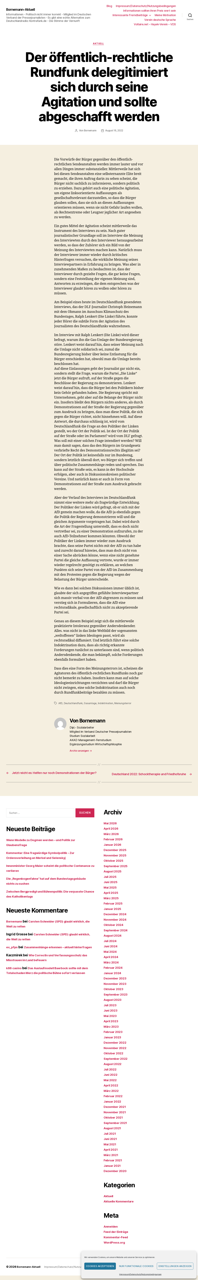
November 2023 (116, 988)
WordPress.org (115, 1247)
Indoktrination (106, 703)
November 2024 (116, 924)
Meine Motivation (165, 15)
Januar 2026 (113, 849)
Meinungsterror (124, 703)
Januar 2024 (113, 977)
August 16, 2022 (114, 131)
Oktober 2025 (114, 865)
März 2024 (112, 967)
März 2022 (112, 1095)
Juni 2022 (111, 1079)
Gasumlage (90, 703)
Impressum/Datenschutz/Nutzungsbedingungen (140, 1274)
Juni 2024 (111, 951)
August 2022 (114, 1068)
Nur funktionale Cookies (136, 1266)
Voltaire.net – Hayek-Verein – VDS (155, 24)
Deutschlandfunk (73, 703)
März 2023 (112, 1031)
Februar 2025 (114, 908)
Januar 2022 (113, 1106)
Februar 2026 (114, 844)
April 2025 (112, 897)
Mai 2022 (111, 1084)
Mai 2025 (111, 892)
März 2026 (112, 838)
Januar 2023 (113, 1042)
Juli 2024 (111, 945)
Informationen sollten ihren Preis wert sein (149, 10)
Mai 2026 (111, 828)
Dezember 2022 (116, 1047)
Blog (109, 6)
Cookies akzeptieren (100, 1266)
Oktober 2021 (114, 1122)
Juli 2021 (111, 1138)
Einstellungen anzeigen (175, 1266)
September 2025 (117, 870)
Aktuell (99, 44)
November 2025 (116, 860)
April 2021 (112, 1154)
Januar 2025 (113, 913)
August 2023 (114, 1004)
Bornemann (89, 131)
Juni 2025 (111, 887)
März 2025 (112, 903)
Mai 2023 (111, 1020)
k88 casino (14, 977)
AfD (60, 703)
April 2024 (112, 961)
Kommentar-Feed (117, 1242)
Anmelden (112, 1231)
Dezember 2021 (116, 1111)
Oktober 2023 (114, 994)
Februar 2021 (114, 1165)
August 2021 (114, 1133)
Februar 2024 (114, 972)
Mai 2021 (111, 1149)
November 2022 (116, 1052)
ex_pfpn (12, 952)
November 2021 (116, 1117)
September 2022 (117, 1063)
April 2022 (112, 1090)
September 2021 (116, 1127)
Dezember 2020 (116, 1175)
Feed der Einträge (117, 1236)
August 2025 (114, 876)
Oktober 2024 (114, 929)
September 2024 (117, 935)
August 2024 (114, 940)
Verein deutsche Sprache (160, 19)
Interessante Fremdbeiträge (130, 15)
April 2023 (112, 1026)
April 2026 (112, 833)
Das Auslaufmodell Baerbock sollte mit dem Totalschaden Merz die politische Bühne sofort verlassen (48, 982)
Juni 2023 (111, 1015)
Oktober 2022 (114, 1058)
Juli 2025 (111, 881)
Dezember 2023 (116, 983)
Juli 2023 (111, 1010)
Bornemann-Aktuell (22, 9)
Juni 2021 (111, 1143)
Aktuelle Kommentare (120, 1206)
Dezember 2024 (116, 919)
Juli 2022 (111, 1074)
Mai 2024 (111, 956)
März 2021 (112, 1159)
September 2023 (117, 999)
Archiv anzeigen (81, 751)
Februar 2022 (114, 1101)
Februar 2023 (114, 1036)
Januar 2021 (113, 1170)
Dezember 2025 (116, 854)
